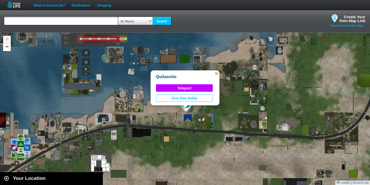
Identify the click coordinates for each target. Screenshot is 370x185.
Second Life (16, 4)
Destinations (81, 5)
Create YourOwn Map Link (352, 19)
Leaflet (343, 182)
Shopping (104, 5)
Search (162, 21)
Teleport (184, 88)
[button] (216, 73)
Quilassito (166, 77)
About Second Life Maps (347, 25)
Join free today (184, 98)
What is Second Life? (49, 5)
